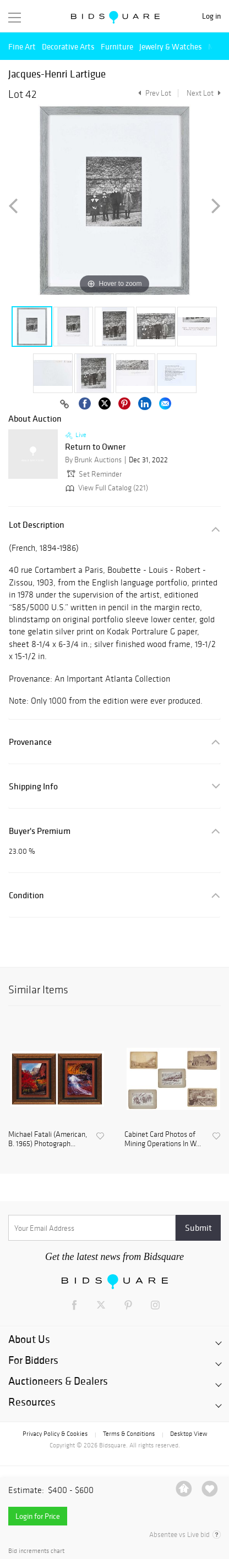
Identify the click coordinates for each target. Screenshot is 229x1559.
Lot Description (36, 524)
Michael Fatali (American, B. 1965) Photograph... (47, 1139)
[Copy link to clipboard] (64, 404)
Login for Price (37, 1516)
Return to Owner (95, 447)
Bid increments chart (36, 1551)
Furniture (117, 46)
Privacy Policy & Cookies (55, 1434)
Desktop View (188, 1434)
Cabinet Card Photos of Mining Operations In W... (162, 1139)
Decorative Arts (68, 46)
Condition (26, 895)
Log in (211, 16)
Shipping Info (33, 786)
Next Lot (204, 93)
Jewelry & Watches (170, 46)
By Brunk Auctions (93, 460)
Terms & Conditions (129, 1434)
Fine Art (22, 46)
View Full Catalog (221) (105, 488)
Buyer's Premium (39, 831)
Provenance (30, 742)
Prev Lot (153, 93)
